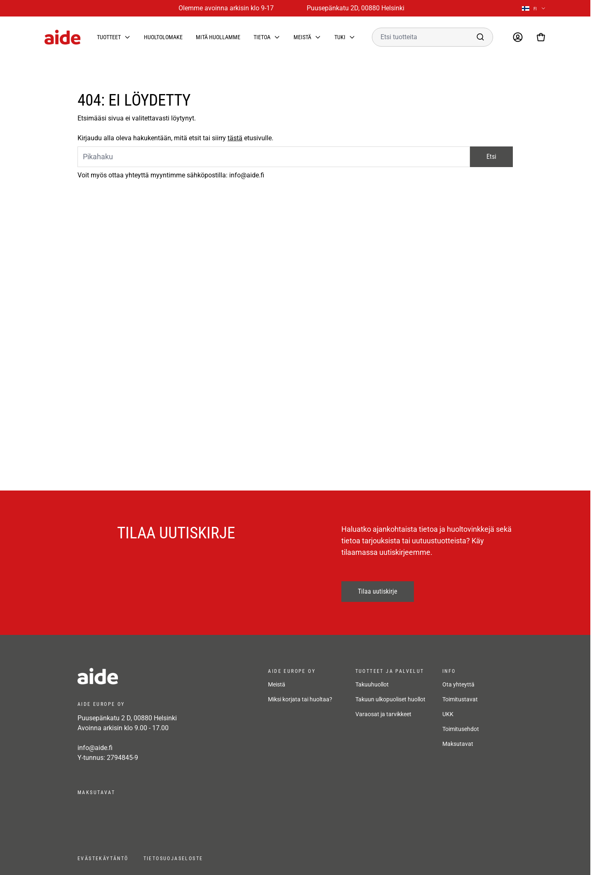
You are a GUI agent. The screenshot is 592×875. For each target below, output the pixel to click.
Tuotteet (109, 37)
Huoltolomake (163, 37)
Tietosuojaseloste (173, 858)
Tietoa (262, 37)
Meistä (302, 37)
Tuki (339, 37)
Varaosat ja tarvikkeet (383, 714)
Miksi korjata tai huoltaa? (300, 699)
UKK (447, 714)
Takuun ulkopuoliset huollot (390, 699)
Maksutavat (457, 744)
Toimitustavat (460, 699)
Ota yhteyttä (458, 684)
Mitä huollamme (218, 37)
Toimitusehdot (460, 729)
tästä (235, 138)
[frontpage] (152, 676)
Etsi (491, 156)
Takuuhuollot (372, 684)
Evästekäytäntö (103, 858)
